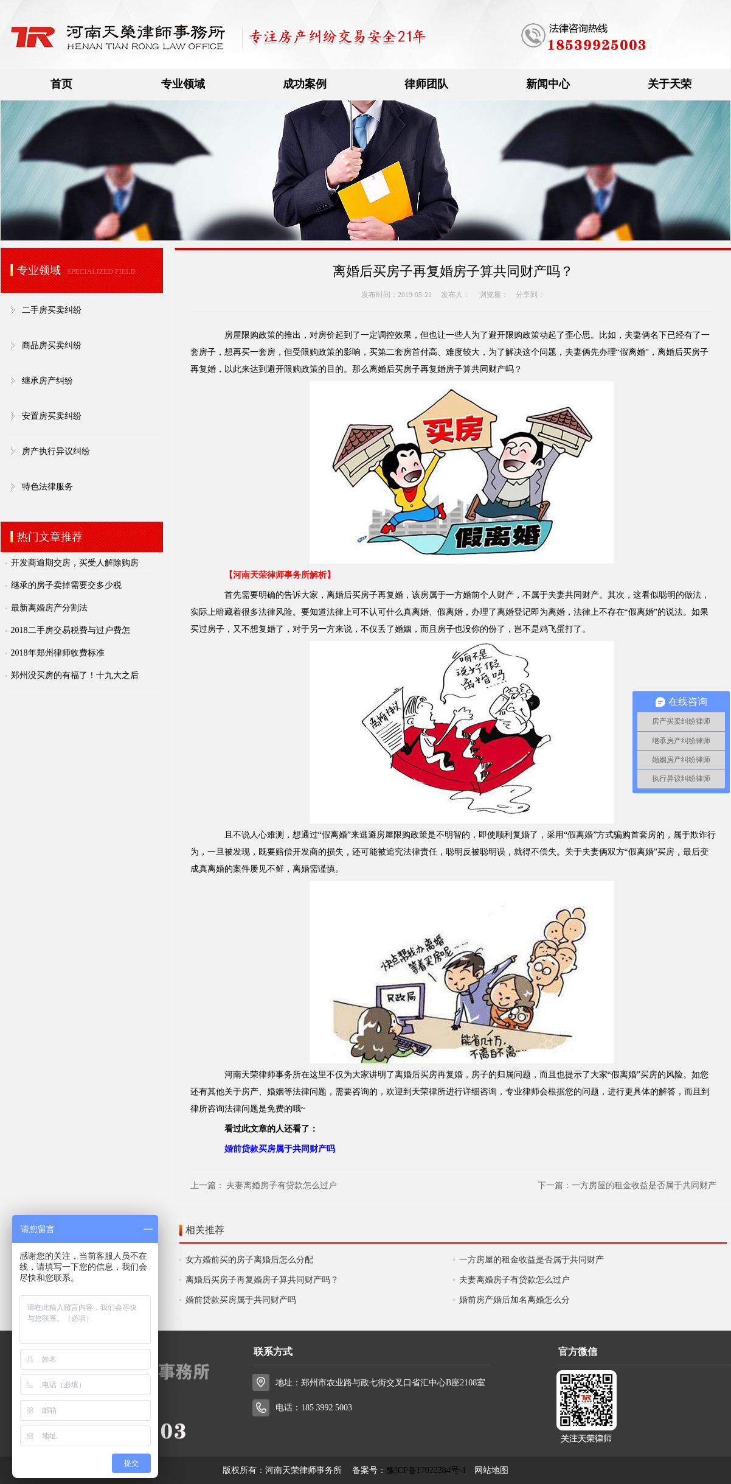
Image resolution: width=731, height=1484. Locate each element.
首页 (61, 84)
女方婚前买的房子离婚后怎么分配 (249, 1259)
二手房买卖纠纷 (51, 310)
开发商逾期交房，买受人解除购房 (75, 562)
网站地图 (491, 1470)
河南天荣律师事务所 (262, 1074)
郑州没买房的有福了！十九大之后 (75, 675)
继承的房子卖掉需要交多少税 (66, 585)
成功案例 (305, 84)
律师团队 (426, 84)
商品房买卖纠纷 (51, 345)
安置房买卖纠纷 (51, 416)
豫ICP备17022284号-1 (426, 1470)
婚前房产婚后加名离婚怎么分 (514, 1299)
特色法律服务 (47, 486)
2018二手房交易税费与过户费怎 (70, 630)
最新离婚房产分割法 (49, 607)
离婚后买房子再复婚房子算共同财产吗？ (262, 1279)
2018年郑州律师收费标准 (58, 652)
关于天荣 (669, 84)
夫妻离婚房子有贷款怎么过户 (281, 1185)
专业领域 (183, 84)
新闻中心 (548, 84)
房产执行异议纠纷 (56, 451)
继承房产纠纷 (47, 380)
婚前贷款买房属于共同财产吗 (240, 1299)
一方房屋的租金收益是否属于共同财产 (644, 1185)
